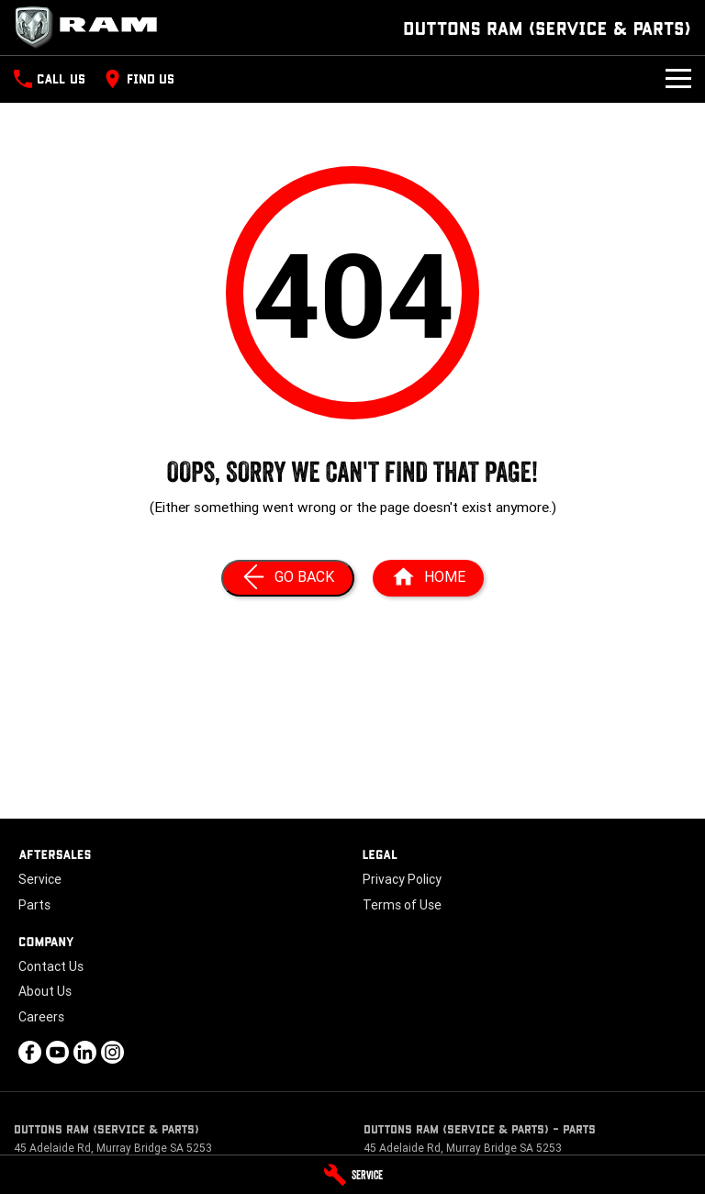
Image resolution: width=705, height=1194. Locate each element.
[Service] (352, 1174)
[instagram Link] (112, 1052)
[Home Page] (92, 27)
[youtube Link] (57, 1052)
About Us (45, 991)
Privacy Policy (402, 879)
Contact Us (51, 966)
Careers (41, 1017)
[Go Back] (287, 578)
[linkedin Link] (84, 1052)
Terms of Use (402, 905)
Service (40, 879)
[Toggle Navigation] (678, 79)
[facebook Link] (29, 1052)
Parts (34, 905)
